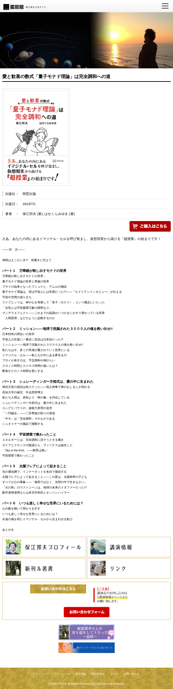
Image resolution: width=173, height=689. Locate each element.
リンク (114, 674)
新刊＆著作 (98, 674)
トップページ (40, 674)
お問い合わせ (131, 674)
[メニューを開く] (165, 6)
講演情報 (80, 674)
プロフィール (62, 674)
